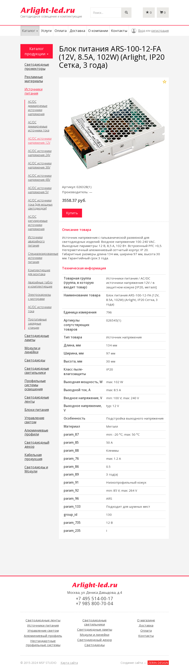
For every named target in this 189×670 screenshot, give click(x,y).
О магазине (146, 620)
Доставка (77, 30)
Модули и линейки (32, 350)
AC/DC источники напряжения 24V (40, 153)
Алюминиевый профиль (43, 636)
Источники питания (33, 91)
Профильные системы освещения (35, 385)
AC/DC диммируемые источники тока (38, 126)
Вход (141, 31)
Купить (72, 213)
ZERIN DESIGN (158, 663)
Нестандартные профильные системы (43, 643)
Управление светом (34, 420)
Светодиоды (35, 360)
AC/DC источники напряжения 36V (40, 165)
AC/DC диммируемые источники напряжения (37, 108)
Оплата (61, 30)
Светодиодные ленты (37, 399)
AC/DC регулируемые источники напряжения (38, 223)
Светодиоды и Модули (36, 469)
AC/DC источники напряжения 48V (40, 178)
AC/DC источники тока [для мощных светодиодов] (40, 204)
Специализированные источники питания (40, 258)
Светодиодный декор (37, 445)
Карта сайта (69, 663)
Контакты (119, 30)
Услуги (46, 30)
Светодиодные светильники (37, 371)
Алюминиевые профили (36, 432)
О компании (98, 30)
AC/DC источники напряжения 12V (40, 141)
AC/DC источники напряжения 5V (40, 190)
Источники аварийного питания (36, 241)
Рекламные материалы (34, 79)
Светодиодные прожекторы (37, 67)
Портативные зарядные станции (37, 323)
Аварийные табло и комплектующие (40, 284)
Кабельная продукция (33, 457)
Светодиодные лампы (37, 338)
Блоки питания (37, 410)
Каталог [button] (30, 30)
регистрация (160, 31)
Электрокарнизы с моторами (39, 297)
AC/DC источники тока (40, 309)
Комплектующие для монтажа (39, 272)
